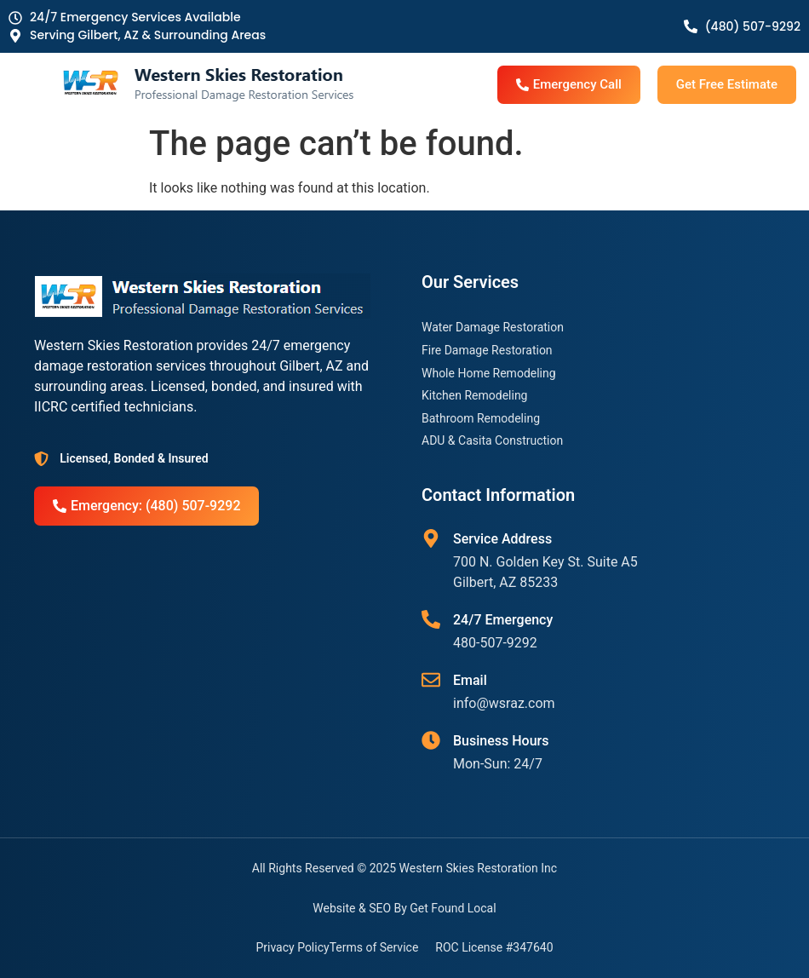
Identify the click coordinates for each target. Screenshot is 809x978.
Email (470, 680)
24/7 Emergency (503, 620)
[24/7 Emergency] (431, 619)
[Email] (431, 679)
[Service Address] (431, 538)
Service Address (502, 539)
